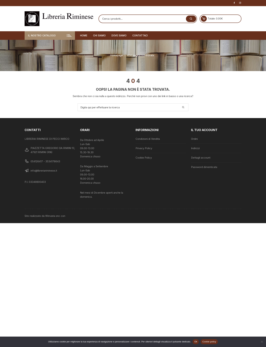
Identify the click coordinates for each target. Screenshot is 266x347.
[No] (261, 341)
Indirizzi (195, 148)
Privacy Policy (144, 148)
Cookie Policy (144, 157)
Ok (195, 341)
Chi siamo (99, 35)
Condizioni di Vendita (148, 138)
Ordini (194, 138)
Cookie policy (209, 341)
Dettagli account (200, 157)
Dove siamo (119, 35)
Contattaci (140, 35)
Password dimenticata (204, 167)
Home (83, 35)
